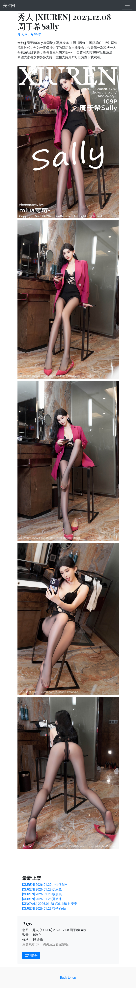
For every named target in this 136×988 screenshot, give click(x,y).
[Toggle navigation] (127, 6)
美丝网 (9, 5)
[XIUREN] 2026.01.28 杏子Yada (44, 908)
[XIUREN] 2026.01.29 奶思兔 (42, 889)
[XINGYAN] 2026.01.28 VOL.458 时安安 (49, 904)
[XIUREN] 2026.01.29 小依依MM (45, 885)
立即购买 (31, 955)
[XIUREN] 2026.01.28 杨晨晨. (42, 894)
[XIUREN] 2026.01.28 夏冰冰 (42, 899)
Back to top (68, 977)
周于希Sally (32, 34)
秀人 (20, 34)
